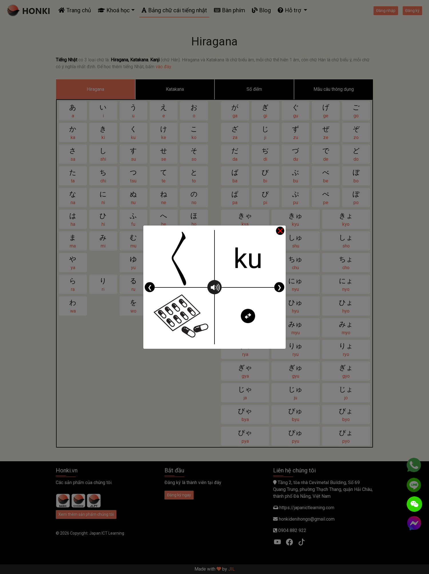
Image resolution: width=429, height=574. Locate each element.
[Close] (280, 231)
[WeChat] (414, 504)
